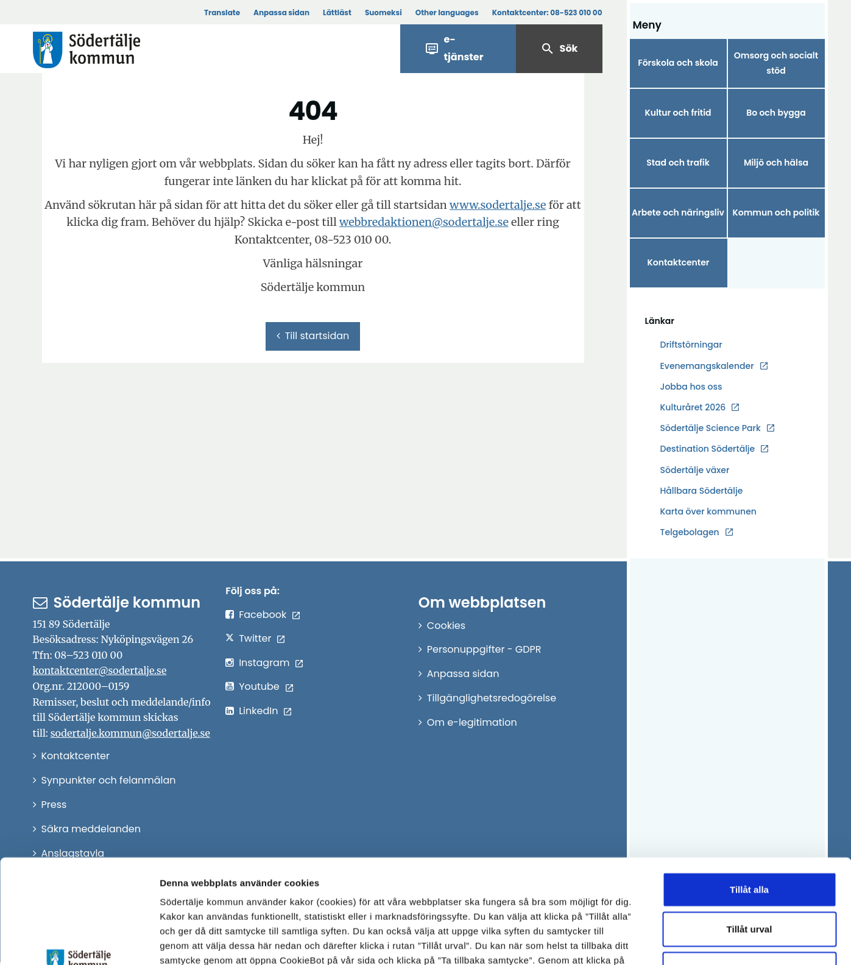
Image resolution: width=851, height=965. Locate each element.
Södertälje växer (695, 470)
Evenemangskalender (707, 366)
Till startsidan (313, 336)
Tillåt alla (749, 792)
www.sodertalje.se (498, 205)
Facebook (262, 615)
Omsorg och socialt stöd (776, 63)
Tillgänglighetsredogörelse (491, 698)
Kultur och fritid (677, 113)
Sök (559, 48)
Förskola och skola (678, 63)
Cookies (446, 626)
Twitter (255, 638)
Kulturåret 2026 (693, 407)
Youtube (259, 686)
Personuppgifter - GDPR (484, 649)
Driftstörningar (691, 345)
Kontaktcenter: (547, 12)
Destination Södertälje (707, 449)
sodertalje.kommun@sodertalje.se (130, 733)
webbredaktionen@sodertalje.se (424, 222)
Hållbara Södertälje (701, 491)
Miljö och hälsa (776, 162)
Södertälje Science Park (710, 428)
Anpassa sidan (281, 12)
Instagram (264, 663)
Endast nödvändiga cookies (749, 871)
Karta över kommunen (708, 511)
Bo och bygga (776, 113)
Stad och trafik (678, 162)
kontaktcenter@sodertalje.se (100, 670)
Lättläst (337, 12)
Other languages (447, 12)
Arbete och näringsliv (678, 212)
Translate (222, 12)
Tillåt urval (749, 832)
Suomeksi (383, 12)
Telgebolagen (689, 532)
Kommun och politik (775, 212)
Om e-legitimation (472, 722)
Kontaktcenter (678, 262)
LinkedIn (258, 711)
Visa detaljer (667, 941)
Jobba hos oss (691, 387)
